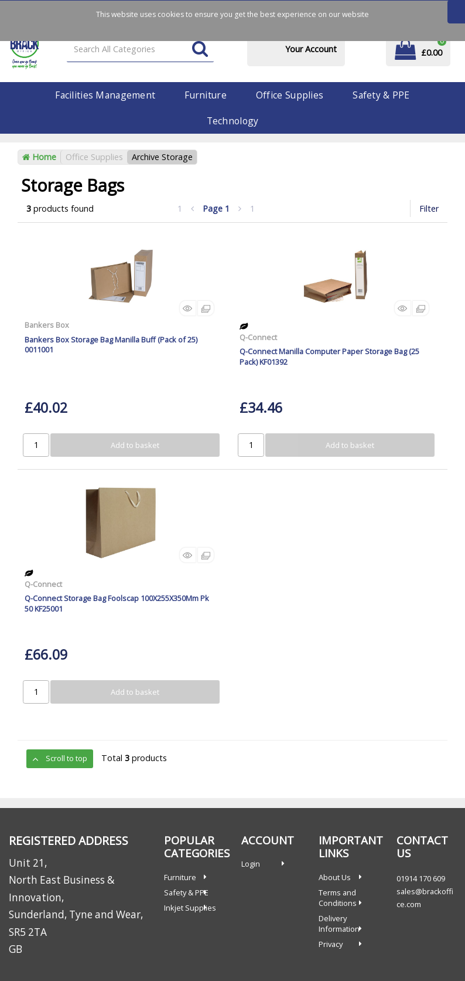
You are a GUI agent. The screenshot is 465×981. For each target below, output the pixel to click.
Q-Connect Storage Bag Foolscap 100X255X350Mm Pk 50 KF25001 (117, 603)
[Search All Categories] (140, 49)
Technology (233, 120)
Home (39, 156)
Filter (429, 208)
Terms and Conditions (338, 897)
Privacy (331, 944)
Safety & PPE (381, 95)
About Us (335, 877)
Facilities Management (105, 95)
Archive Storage (162, 156)
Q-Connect (258, 337)
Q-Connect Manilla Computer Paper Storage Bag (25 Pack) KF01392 (329, 356)
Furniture (205, 95)
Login (250, 863)
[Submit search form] (200, 49)
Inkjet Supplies (190, 907)
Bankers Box (47, 325)
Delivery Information (339, 923)
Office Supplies (289, 95)
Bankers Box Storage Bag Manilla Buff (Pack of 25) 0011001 (111, 344)
